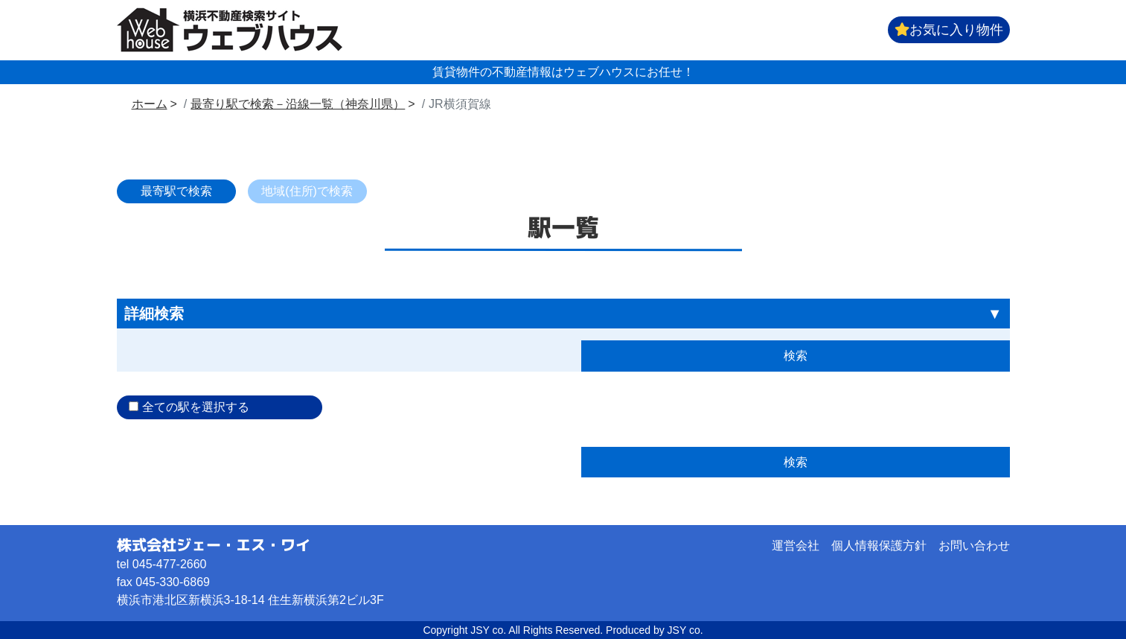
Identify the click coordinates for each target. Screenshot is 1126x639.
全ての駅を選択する (195, 407)
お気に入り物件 (949, 29)
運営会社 (795, 545)
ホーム (149, 104)
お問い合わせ (974, 545)
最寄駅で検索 (176, 191)
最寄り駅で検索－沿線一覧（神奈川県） (298, 104)
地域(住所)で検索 (307, 191)
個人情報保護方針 (879, 545)
